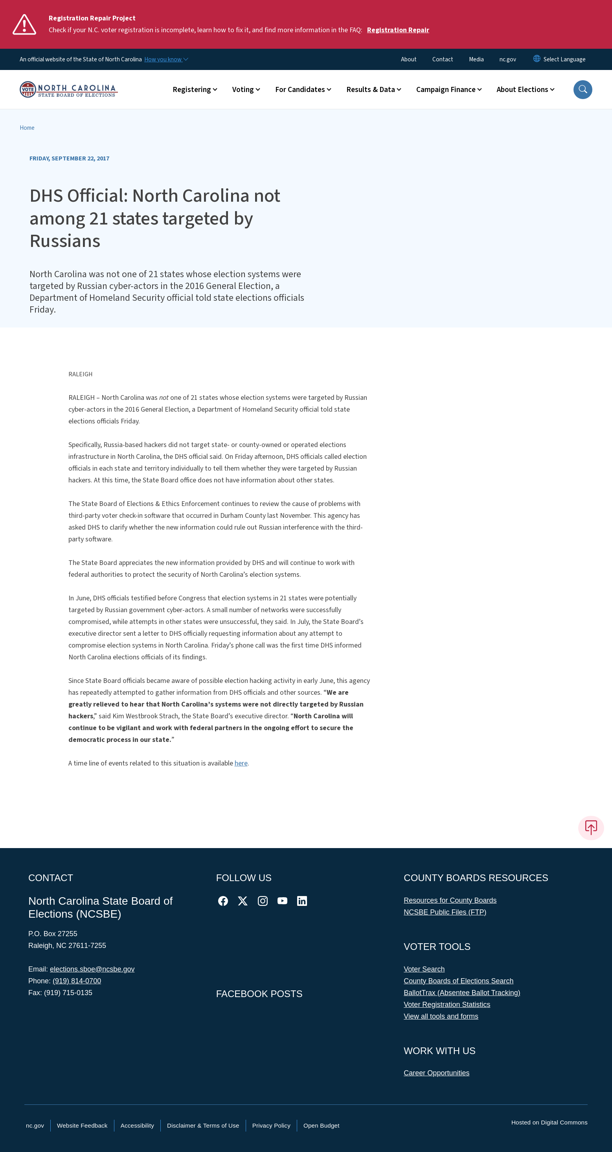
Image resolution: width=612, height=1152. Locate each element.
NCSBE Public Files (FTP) (445, 912)
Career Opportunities (436, 1073)
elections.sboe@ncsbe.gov (92, 969)
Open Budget (321, 1125)
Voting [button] (243, 89)
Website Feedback (82, 1125)
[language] (565, 59)
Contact (442, 59)
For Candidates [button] (300, 89)
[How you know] (166, 59)
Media (476, 59)
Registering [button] (192, 89)
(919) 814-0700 (77, 981)
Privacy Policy (271, 1125)
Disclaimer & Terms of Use (203, 1125)
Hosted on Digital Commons (549, 1122)
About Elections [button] (522, 89)
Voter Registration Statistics (447, 1004)
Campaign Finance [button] (446, 89)
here (241, 763)
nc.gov (508, 59)
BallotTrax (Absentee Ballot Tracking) (462, 993)
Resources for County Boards (450, 900)
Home (27, 127)
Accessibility (137, 1125)
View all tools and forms (441, 1016)
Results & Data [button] (370, 89)
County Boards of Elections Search (458, 981)
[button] (582, 89)
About (409, 59)
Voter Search (424, 969)
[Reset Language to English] (536, 59)
